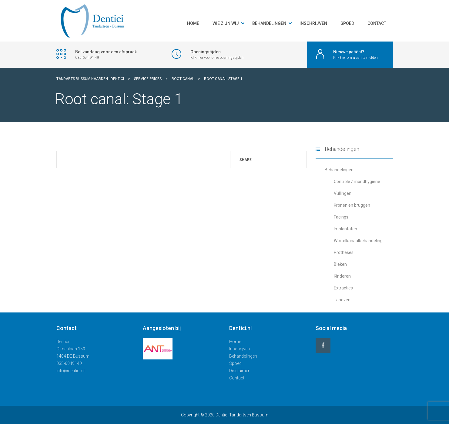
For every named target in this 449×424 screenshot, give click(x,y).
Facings (341, 217)
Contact (376, 23)
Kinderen (342, 276)
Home (193, 23)
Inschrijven (313, 23)
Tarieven (342, 299)
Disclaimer (239, 370)
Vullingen (342, 193)
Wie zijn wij (226, 23)
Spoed (347, 23)
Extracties (343, 287)
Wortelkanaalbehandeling (358, 240)
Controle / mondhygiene (357, 181)
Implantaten (345, 228)
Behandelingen (269, 23)
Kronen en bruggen (352, 205)
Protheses (344, 252)
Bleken (340, 264)
